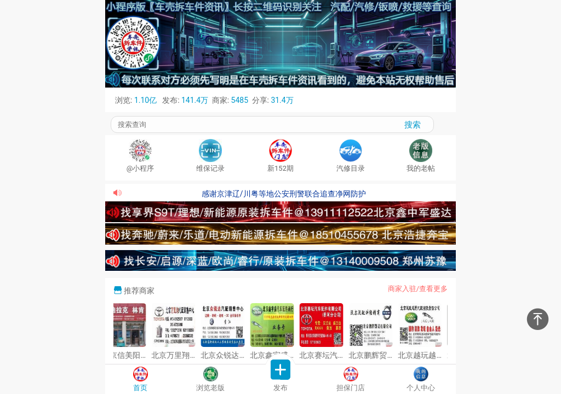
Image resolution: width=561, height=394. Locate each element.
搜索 (412, 124)
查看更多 (433, 289)
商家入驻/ (403, 289)
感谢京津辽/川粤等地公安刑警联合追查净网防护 (284, 193)
